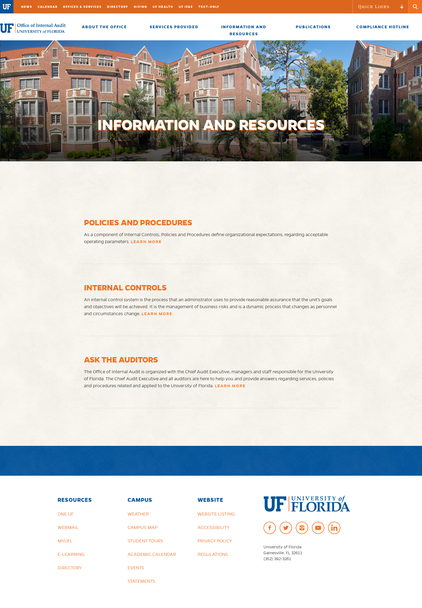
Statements (141, 581)
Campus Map (142, 527)
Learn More (146, 242)
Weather (138, 514)
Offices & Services (82, 7)
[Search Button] (415, 6)
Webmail (68, 527)
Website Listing (216, 514)
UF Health (163, 7)
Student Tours (145, 540)
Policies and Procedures (138, 222)
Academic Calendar (152, 554)
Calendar (48, 7)
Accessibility (214, 527)
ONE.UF (65, 514)
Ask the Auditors (121, 360)
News (26, 7)
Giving (140, 7)
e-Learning (71, 554)
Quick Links (374, 6)
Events (136, 567)
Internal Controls (125, 288)
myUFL (65, 540)
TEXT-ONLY (209, 7)
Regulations (213, 554)
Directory (117, 7)
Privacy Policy (215, 540)
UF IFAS (186, 7)
